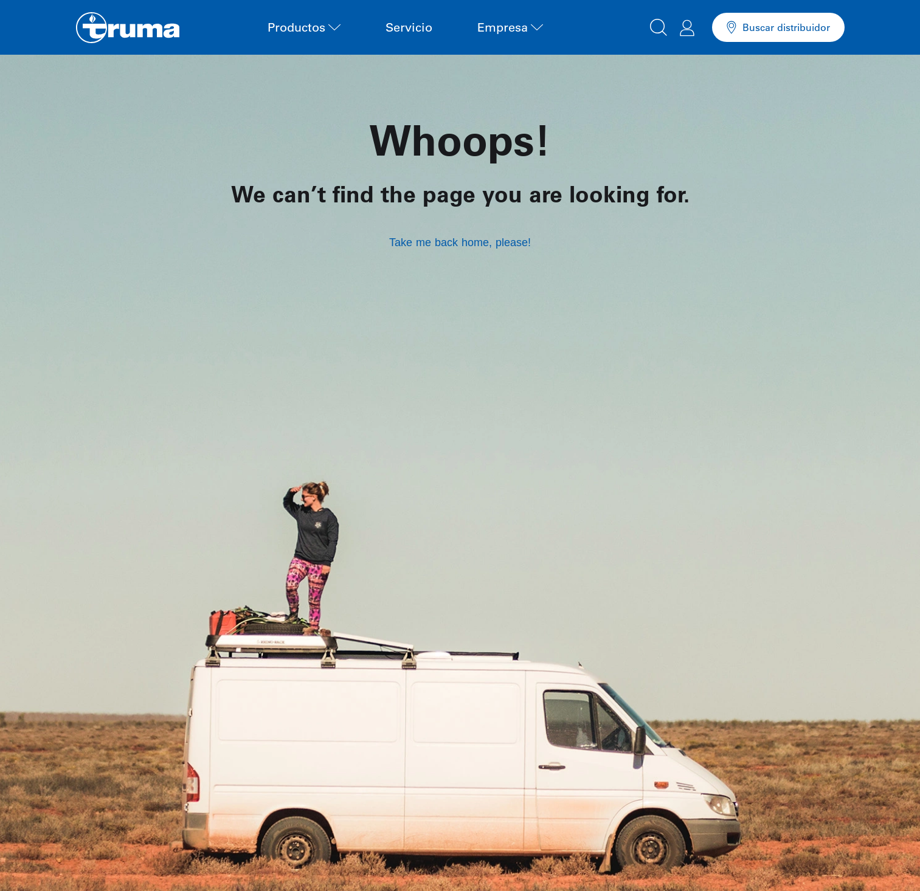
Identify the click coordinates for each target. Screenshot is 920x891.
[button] (658, 25)
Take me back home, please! (460, 242)
